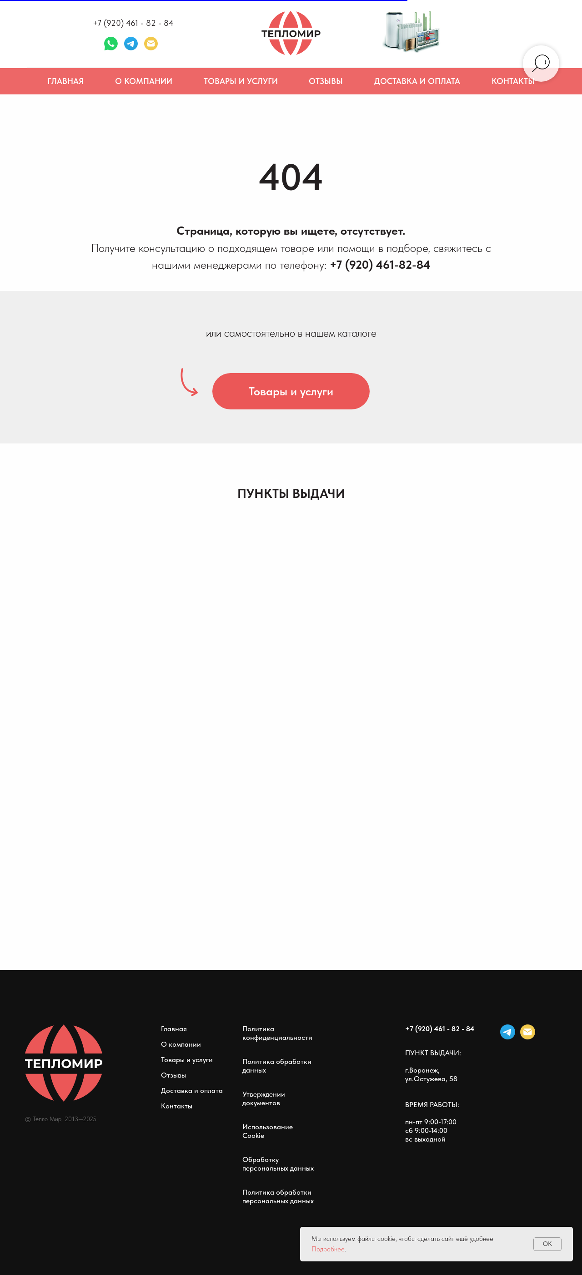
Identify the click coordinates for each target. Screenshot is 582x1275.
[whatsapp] (111, 43)
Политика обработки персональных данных (278, 1196)
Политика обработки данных (276, 1065)
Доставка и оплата (417, 81)
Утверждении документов (263, 1098)
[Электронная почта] (151, 43)
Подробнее (328, 1249)
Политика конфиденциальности (277, 1033)
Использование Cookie (267, 1131)
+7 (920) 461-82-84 (380, 264)
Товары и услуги (241, 81)
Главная (65, 81)
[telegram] (131, 43)
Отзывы (326, 81)
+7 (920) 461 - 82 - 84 (133, 23)
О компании (143, 81)
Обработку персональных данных (278, 1163)
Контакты (513, 81)
